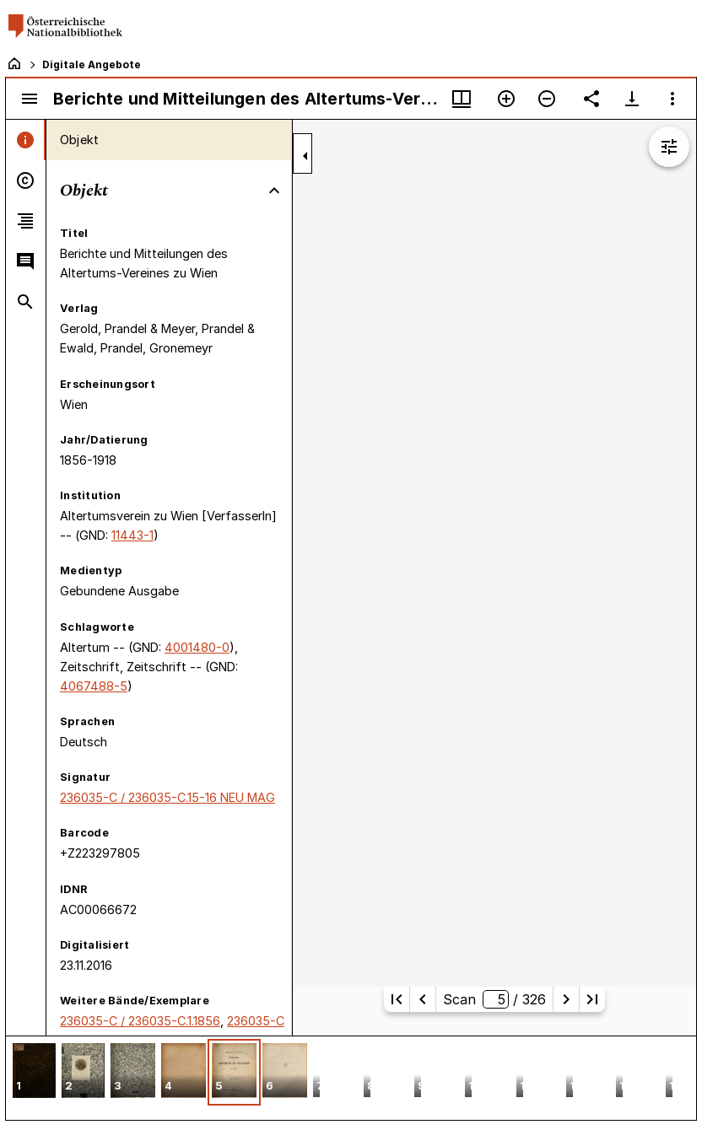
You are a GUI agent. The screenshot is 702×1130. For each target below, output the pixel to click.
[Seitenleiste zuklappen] (305, 156)
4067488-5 (93, 686)
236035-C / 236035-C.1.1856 (140, 1021)
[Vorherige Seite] (422, 999)
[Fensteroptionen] (672, 98)
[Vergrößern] (506, 98)
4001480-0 (197, 647)
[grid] (351, 1078)
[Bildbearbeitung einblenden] (669, 146)
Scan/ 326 (494, 999)
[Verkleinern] (546, 98)
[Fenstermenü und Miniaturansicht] (461, 98)
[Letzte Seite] (592, 999)
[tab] (26, 140)
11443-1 (132, 535)
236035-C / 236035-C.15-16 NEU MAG (167, 797)
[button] (34, 1072)
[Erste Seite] (396, 999)
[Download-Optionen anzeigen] (632, 98)
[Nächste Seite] (566, 999)
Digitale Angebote (91, 64)
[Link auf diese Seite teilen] (591, 98)
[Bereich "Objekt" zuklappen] (274, 190)
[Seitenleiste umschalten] (29, 98)
